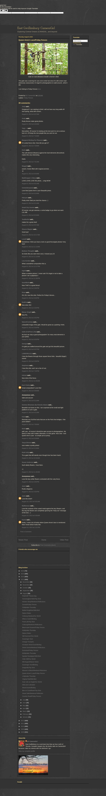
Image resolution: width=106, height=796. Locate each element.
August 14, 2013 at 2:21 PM (31, 527)
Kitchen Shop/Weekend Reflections (33, 601)
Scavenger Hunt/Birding (30, 665)
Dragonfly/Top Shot (28, 667)
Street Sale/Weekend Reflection (32, 693)
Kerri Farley (26, 385)
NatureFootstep (27, 322)
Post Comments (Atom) (48, 545)
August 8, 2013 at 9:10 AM (30, 193)
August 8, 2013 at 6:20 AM (30, 124)
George (24, 344)
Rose (23, 292)
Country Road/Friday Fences (31, 696)
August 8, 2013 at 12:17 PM (31, 266)
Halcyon (25, 197)
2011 (23, 723)
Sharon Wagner (27, 229)
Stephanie (25, 365)
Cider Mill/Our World (28, 659)
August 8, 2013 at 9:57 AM (30, 225)
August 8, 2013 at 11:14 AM (31, 256)
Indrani (24, 375)
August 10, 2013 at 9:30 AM (31, 515)
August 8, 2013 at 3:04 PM (30, 298)
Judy (23, 106)
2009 (23, 729)
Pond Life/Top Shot (28, 622)
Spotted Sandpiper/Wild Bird (31, 656)
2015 (23, 574)
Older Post (64, 540)
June (24, 702)
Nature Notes (26, 613)
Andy (24, 118)
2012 (23, 720)
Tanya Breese (26, 442)
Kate (23, 417)
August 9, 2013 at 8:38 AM (30, 438)
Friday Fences (28, 98)
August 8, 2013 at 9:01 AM (30, 183)
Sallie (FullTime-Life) (29, 332)
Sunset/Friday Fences (29, 604)
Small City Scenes (28, 207)
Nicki (23, 428)
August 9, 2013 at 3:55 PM (30, 482)
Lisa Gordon (26, 261)
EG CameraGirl (32, 741)
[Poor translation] (5, 10)
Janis (24, 496)
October (25, 588)
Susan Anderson (27, 462)
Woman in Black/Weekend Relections (34, 670)
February (26, 714)
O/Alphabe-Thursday (29, 607)
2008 (23, 732)
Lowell (24, 239)
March (25, 711)
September (26, 590)
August (25, 593)
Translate (77, 44)
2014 (23, 576)
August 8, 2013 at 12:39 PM (31, 278)
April (24, 708)
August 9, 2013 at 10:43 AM (31, 458)
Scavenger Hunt (27, 639)
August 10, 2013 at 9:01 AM (31, 501)
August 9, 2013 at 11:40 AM (31, 472)
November (26, 585)
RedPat (24, 302)
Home (43, 540)
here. (39, 89)
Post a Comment (25, 531)
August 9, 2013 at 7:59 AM (30, 424)
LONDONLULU (27, 353)
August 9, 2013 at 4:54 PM (30, 491)
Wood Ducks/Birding (29, 687)
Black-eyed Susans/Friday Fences (33, 627)
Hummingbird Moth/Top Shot (31, 599)
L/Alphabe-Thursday (28, 676)
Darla (24, 150)
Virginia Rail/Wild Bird (29, 679)
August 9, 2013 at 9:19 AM (30, 448)
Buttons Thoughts (28, 251)
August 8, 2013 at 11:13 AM (31, 247)
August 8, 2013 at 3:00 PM (30, 288)
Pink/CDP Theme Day (29, 596)
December (26, 582)
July (24, 700)
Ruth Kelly (25, 452)
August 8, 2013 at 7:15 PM (30, 371)
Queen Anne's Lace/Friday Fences (33, 673)
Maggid (24, 166)
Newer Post (23, 540)
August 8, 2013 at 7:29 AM (30, 146)
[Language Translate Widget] (80, 41)
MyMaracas (26, 506)
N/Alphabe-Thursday (29, 630)
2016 (23, 571)
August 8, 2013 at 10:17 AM (31, 235)
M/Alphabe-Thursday (29, 653)
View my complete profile (27, 751)
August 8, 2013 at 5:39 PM (30, 361)
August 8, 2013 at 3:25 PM (30, 308)
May (24, 705)
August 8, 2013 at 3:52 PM (30, 318)
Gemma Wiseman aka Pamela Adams (35, 405)
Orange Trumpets (28, 642)
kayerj (24, 520)
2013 (23, 579)
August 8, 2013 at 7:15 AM (30, 136)
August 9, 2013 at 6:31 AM (30, 412)
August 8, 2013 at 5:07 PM (30, 349)
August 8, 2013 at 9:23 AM (30, 215)
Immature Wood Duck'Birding (31, 644)
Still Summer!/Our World (30, 636)
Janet (24, 486)
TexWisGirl (25, 219)
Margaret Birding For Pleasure (32, 140)
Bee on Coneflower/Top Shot (31, 690)
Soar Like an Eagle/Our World (32, 682)
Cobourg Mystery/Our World (31, 616)
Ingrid (24, 270)
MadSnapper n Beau (29, 178)
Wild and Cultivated (28, 685)
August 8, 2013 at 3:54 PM (30, 327)
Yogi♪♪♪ (24, 128)
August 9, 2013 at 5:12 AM (30, 400)
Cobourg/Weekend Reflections (32, 624)
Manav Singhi (26, 312)
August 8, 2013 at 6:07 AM (30, 114)
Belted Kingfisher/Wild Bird (31, 610)
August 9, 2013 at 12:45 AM (31, 381)
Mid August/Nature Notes (30, 662)
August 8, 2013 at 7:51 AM (30, 162)
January (25, 717)
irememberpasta (27, 188)
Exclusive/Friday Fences (30, 650)
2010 (23, 726)
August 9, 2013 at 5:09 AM (30, 391)
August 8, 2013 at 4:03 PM (30, 339)
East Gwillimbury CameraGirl (36, 28)
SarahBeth (25, 282)
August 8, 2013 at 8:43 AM (30, 173)
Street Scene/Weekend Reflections (33, 647)
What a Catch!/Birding (29, 619)
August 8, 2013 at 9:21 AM (30, 203)
